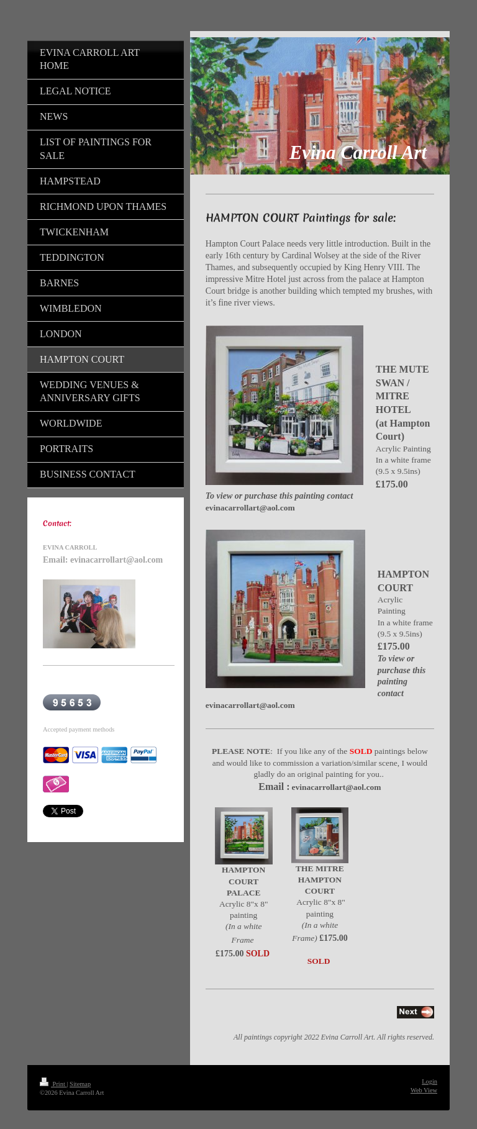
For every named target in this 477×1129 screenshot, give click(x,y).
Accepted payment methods (78, 729)
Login (429, 1081)
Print (53, 1084)
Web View (424, 1090)
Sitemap (80, 1084)
